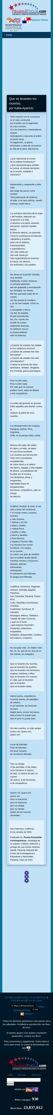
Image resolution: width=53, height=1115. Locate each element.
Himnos (43, 997)
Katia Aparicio (23, 108)
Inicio (8, 34)
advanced (36, 1074)
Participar (26, 1013)
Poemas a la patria (29, 997)
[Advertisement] (26, 65)
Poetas (14, 997)
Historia (22, 1000)
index (10, 1074)
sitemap (22, 1074)
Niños (14, 1000)
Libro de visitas (34, 1000)
